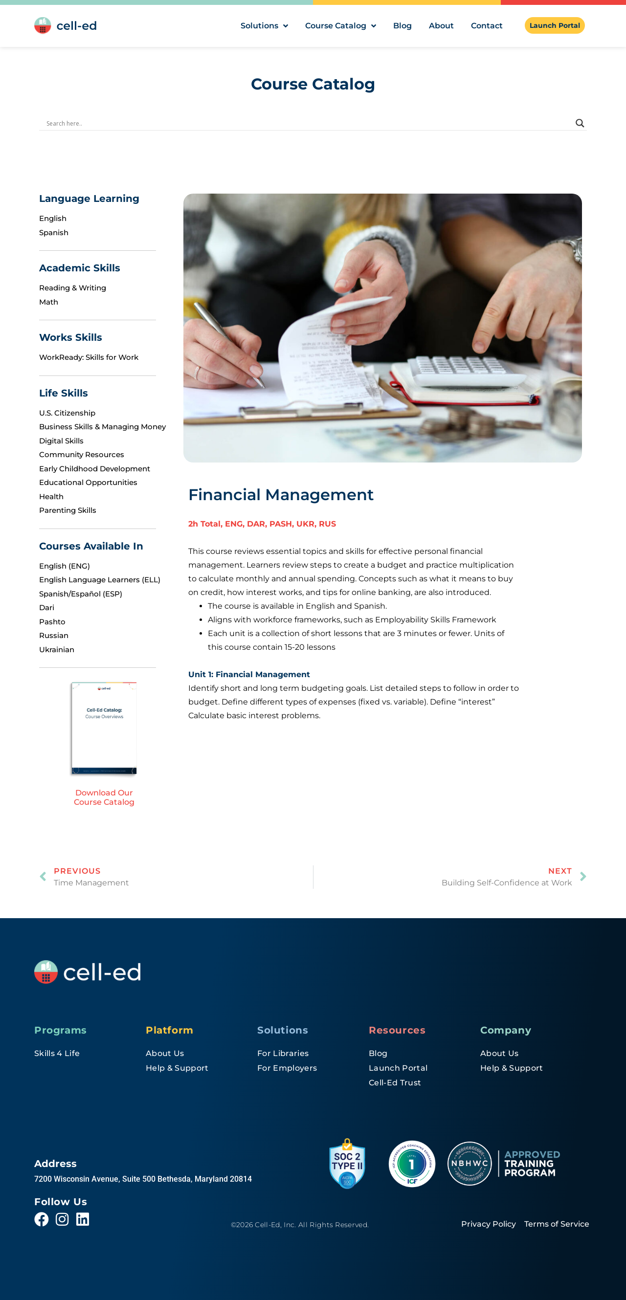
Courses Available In (91, 546)
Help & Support (177, 1068)
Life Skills (63, 393)
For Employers (287, 1068)
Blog (402, 25)
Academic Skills (79, 268)
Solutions (264, 26)
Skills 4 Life (57, 1053)
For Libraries (283, 1053)
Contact (487, 25)
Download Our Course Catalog (104, 797)
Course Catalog (340, 26)
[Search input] (308, 123)
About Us (165, 1053)
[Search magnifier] (580, 123)
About (441, 25)
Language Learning (89, 198)
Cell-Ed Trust (395, 1082)
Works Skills (70, 337)
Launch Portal (398, 1068)
